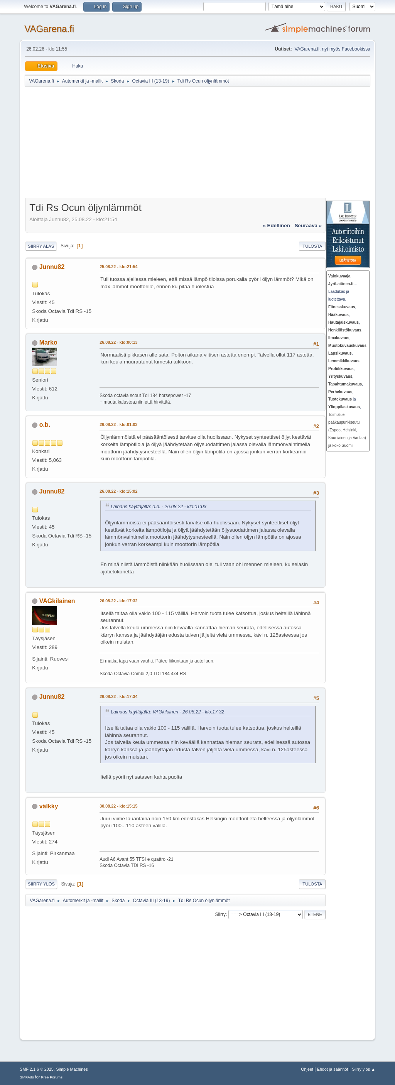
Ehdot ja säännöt (332, 1069)
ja (342, 399)
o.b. (44, 424)
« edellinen (276, 225)
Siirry (220, 914)
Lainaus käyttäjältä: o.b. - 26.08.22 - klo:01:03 (158, 506)
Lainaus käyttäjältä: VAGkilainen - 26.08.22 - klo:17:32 (167, 712)
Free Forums (51, 1077)
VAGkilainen (57, 601)
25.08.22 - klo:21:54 (118, 266)
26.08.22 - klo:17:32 (118, 600)
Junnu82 (52, 267)
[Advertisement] (210, 144)
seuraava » (308, 225)
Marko (48, 342)
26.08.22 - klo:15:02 (118, 491)
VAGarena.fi (49, 29)
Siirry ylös (41, 884)
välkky (48, 806)
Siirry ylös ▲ (363, 1069)
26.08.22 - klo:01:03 (118, 424)
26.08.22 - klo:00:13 (118, 342)
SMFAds (27, 1077)
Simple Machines (72, 1069)
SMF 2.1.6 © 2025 (37, 1069)
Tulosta (312, 246)
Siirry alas (41, 246)
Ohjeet (307, 1069)
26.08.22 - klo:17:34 (118, 696)
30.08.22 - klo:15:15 (118, 806)
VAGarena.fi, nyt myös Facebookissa (332, 49)
